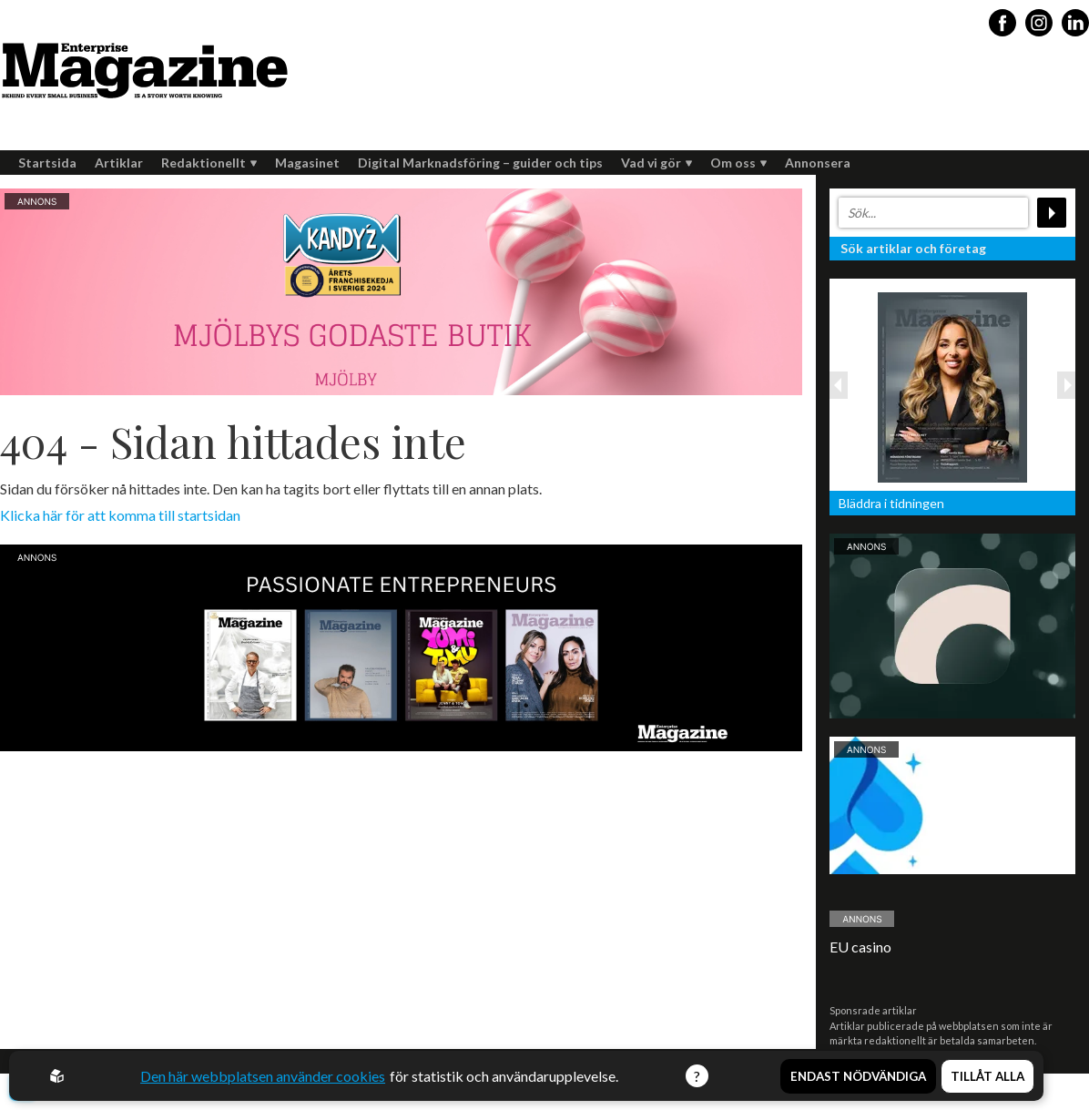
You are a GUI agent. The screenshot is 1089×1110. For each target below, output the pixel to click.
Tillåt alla (987, 1076)
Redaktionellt (209, 162)
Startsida (47, 162)
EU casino (860, 946)
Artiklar (119, 162)
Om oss (738, 162)
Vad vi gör (656, 162)
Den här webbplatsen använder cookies (262, 1076)
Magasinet (307, 162)
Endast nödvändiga (858, 1076)
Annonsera (817, 162)
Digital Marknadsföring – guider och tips (480, 162)
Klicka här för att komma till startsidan (120, 515)
